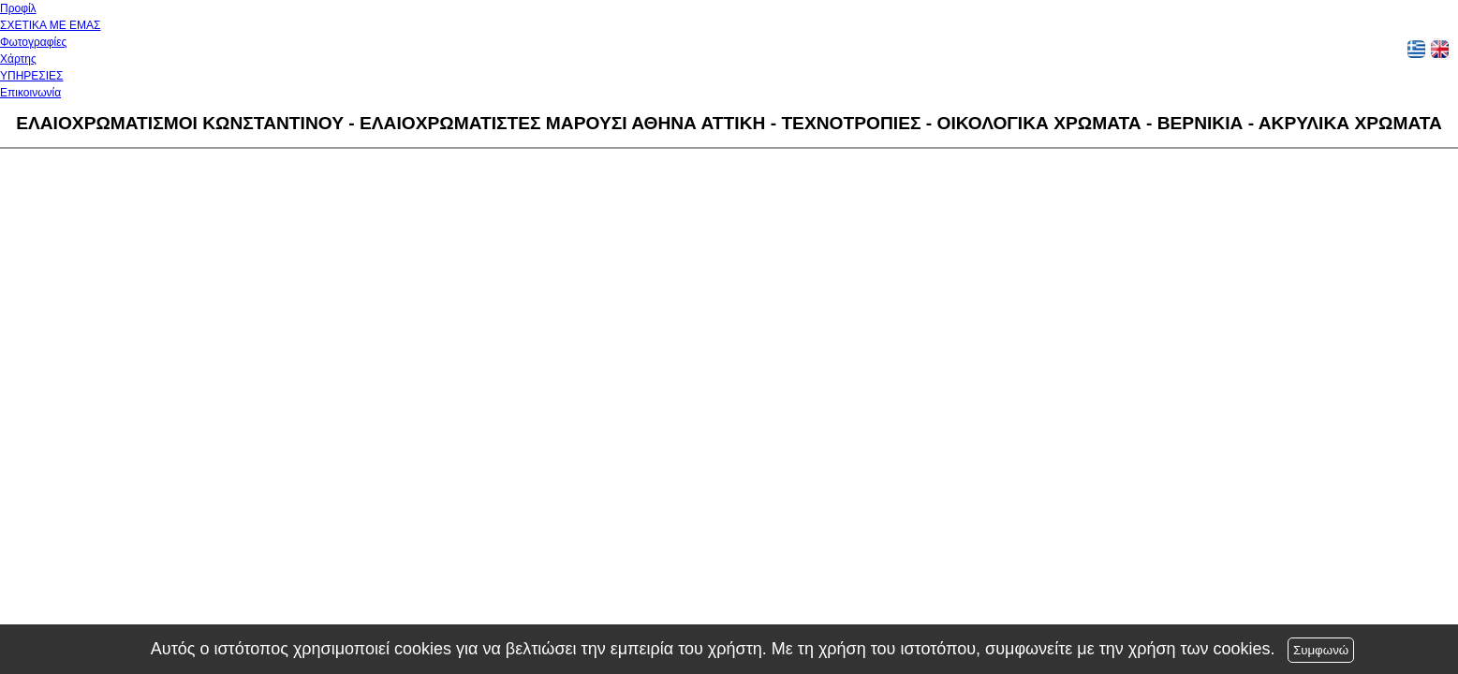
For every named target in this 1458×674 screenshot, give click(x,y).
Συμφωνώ (1320, 650)
